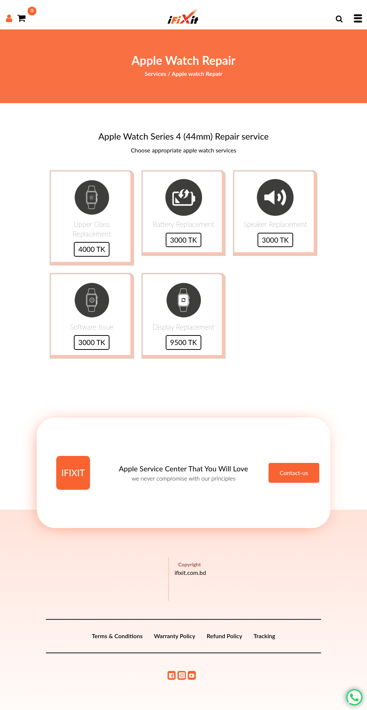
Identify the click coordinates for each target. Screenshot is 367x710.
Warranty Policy (174, 635)
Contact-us (294, 472)
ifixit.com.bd (190, 572)
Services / (158, 73)
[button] (339, 19)
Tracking (264, 635)
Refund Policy (224, 635)
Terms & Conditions (117, 635)
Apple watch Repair (197, 73)
